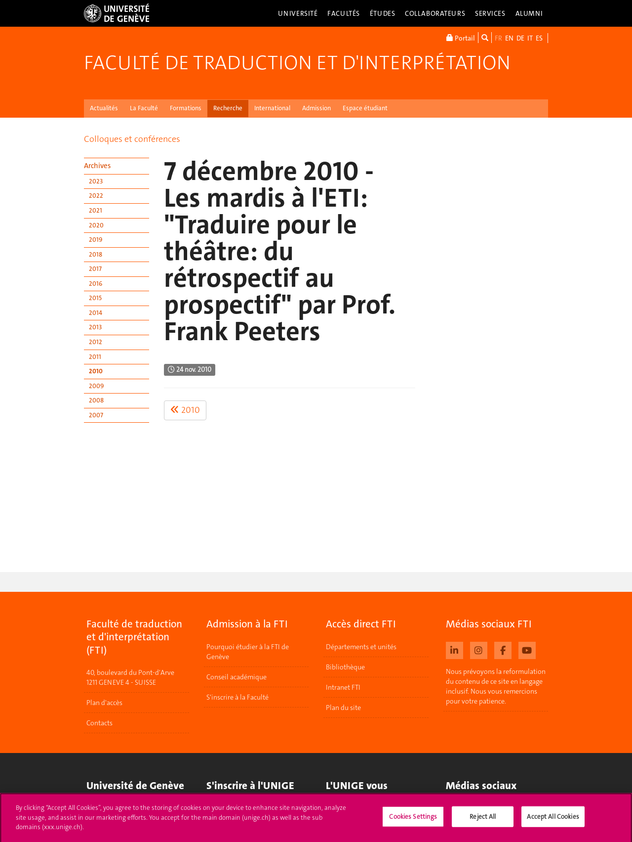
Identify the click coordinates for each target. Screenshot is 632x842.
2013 (95, 327)
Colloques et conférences (132, 139)
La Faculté (144, 108)
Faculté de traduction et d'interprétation (297, 63)
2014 (95, 313)
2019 (95, 239)
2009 (96, 386)
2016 (95, 283)
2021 (95, 210)
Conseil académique (236, 676)
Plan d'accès (104, 702)
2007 (96, 415)
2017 (95, 269)
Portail (460, 38)
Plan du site (343, 707)
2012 (95, 342)
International (272, 108)
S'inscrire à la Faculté (237, 697)
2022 (96, 195)
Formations (185, 108)
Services (490, 13)
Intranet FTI (343, 687)
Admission (316, 108)
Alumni (529, 13)
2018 (95, 254)
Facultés (343, 13)
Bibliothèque (345, 667)
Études (382, 13)
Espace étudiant (365, 108)
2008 (96, 400)
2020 (96, 225)
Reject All (483, 820)
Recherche (227, 108)
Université (298, 13)
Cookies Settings (413, 820)
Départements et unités (361, 646)
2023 (96, 181)
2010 (96, 371)
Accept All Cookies (553, 820)
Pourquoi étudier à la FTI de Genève (247, 651)
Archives (97, 166)
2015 (95, 298)
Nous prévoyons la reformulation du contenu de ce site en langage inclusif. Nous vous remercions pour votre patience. (496, 686)
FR (498, 38)
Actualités (104, 108)
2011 (95, 357)
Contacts (99, 722)
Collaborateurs (435, 13)
